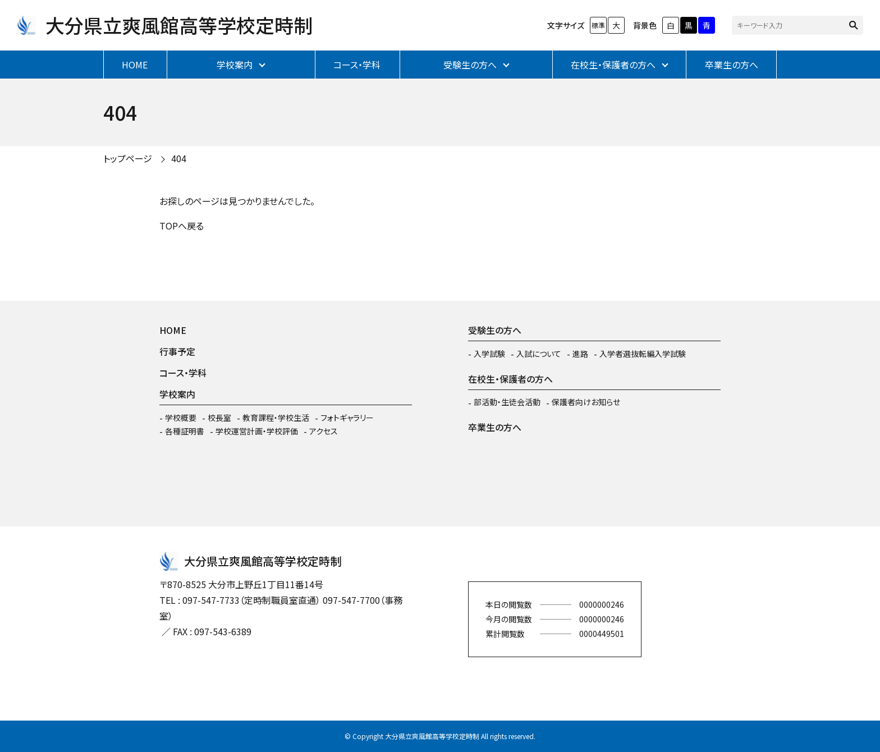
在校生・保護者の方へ (613, 64)
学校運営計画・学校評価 (257, 431)
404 (178, 158)
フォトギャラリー (347, 417)
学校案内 (235, 64)
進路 (580, 353)
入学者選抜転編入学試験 (642, 353)
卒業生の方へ (731, 64)
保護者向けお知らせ (586, 401)
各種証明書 (184, 431)
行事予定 (177, 351)
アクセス (323, 431)
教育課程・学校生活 (275, 417)
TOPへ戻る (181, 225)
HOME (135, 64)
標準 (598, 25)
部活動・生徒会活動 (507, 401)
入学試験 (489, 353)
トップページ (127, 158)
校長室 (219, 417)
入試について (538, 353)
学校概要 (180, 417)
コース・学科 (357, 64)
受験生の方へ (470, 64)
